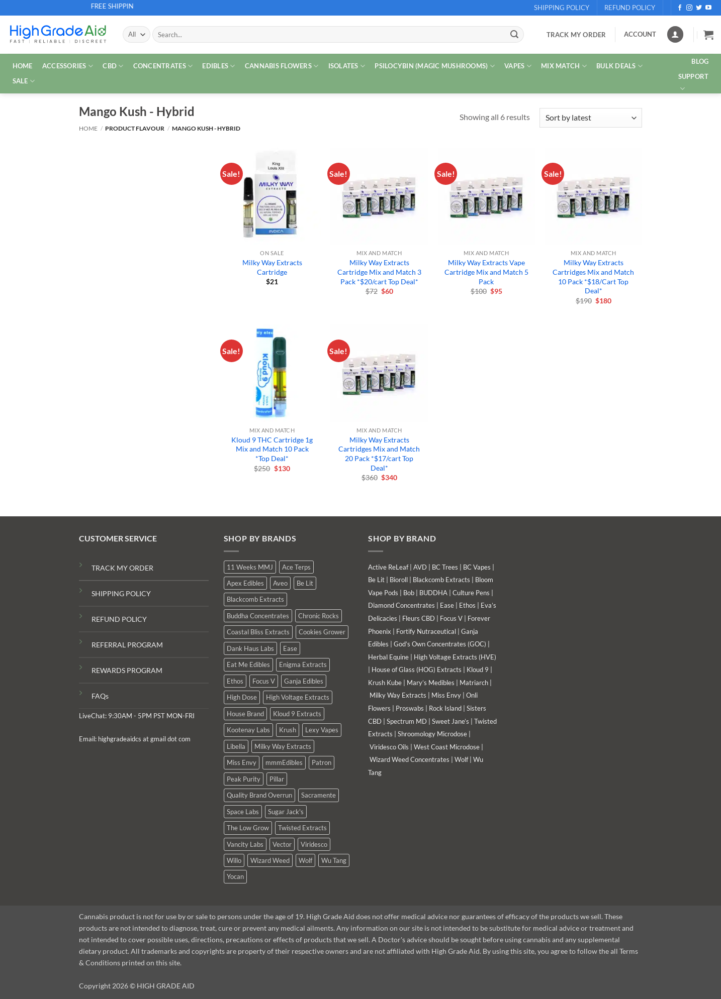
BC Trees (445, 567)
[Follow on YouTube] (708, 8)
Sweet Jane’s (450, 721)
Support (693, 82)
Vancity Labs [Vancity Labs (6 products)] (245, 844)
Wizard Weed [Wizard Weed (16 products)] (270, 860)
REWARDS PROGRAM (127, 670)
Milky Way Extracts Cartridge (272, 267)
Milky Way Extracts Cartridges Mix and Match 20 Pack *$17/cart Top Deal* (379, 453)
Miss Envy (446, 695)
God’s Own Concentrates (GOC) (440, 644)
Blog (699, 61)
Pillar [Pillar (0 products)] (276, 779)
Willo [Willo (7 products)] (234, 860)
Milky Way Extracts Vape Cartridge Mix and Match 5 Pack (486, 271)
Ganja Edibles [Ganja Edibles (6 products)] (303, 681)
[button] (708, 35)
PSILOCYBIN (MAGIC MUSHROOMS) (435, 66)
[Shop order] (590, 118)
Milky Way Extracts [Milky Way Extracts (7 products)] (282, 746)
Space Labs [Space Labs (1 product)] (243, 812)
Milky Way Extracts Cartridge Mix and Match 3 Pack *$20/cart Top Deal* (379, 271)
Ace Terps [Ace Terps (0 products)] (296, 567)
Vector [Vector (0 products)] (282, 844)
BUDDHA (433, 593)
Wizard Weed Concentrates (409, 759)
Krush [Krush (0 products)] (287, 730)
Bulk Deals (619, 66)
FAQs (100, 696)
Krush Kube (385, 683)
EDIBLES (218, 66)
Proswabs (410, 708)
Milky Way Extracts (398, 695)
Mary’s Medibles (431, 683)
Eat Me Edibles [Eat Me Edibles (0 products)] (248, 664)
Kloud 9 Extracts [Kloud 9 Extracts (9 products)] (297, 714)
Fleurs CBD (418, 618)
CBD (113, 66)
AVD (420, 567)
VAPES (517, 66)
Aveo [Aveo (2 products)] (280, 583)
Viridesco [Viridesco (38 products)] (314, 844)
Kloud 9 (478, 669)
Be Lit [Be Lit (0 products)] (305, 583)
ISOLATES (347, 66)
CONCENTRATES (163, 66)
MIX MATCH (564, 66)
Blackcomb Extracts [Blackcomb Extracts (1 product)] (255, 599)
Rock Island (445, 708)
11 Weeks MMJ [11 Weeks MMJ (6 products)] (250, 567)
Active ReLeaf (388, 567)
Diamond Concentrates (401, 605)
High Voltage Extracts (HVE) (455, 657)
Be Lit (376, 580)
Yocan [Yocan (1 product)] (235, 876)
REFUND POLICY (119, 619)
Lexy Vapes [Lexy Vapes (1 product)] (321, 730)
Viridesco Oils (389, 747)
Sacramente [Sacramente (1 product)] (318, 795)
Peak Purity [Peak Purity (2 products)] (243, 779)
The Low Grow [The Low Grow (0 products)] (248, 828)
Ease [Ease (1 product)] (290, 648)
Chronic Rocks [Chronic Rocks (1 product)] (318, 616)
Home (88, 128)
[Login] (675, 34)
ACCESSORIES (67, 66)
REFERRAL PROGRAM (127, 644)
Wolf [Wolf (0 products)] (305, 860)
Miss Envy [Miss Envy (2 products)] (241, 762)
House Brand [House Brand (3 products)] (245, 714)
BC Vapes (477, 567)
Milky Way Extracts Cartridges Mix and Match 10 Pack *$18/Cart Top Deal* (593, 276)
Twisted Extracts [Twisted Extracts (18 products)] (302, 828)
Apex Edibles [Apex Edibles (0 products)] (245, 583)
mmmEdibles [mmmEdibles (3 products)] (284, 762)
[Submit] (514, 34)
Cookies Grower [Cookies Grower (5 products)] (322, 632)
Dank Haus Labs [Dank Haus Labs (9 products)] (250, 648)
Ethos (467, 605)
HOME (23, 66)
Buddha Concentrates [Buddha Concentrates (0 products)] (258, 616)
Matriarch (474, 683)
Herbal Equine (388, 657)
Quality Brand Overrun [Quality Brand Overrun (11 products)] (259, 795)
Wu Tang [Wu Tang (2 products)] (333, 860)
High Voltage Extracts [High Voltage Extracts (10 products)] (297, 697)
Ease (447, 605)
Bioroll (399, 580)
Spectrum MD (407, 721)
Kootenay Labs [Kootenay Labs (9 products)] (248, 730)
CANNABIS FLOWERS (282, 66)
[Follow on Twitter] (699, 8)
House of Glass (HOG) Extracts (417, 669)
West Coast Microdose (447, 747)
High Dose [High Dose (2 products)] (242, 697)
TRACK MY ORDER (122, 568)
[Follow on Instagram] (689, 8)
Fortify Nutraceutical (426, 631)
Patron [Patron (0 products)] (321, 762)
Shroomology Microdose (432, 734)
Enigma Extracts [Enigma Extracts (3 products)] (303, 664)
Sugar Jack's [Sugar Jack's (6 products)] (286, 812)
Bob (408, 593)
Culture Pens (471, 593)
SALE (24, 81)
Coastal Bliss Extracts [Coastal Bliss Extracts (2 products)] (258, 632)
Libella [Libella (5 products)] (236, 746)
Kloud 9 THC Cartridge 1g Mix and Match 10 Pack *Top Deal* (272, 449)
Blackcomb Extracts (441, 580)
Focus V (451, 618)
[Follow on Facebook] (680, 8)
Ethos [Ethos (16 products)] (235, 681)
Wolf (461, 759)
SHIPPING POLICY (121, 593)
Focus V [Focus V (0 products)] (263, 681)
